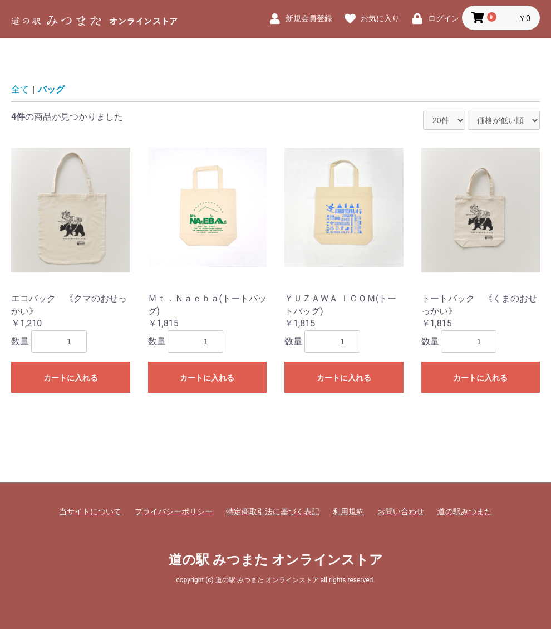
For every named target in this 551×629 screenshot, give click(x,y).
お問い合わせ (400, 511)
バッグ (51, 89)
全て (20, 89)
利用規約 (348, 511)
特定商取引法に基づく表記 (272, 511)
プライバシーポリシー (174, 511)
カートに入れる (70, 377)
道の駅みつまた (464, 511)
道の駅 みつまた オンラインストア (276, 560)
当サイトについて (90, 511)
